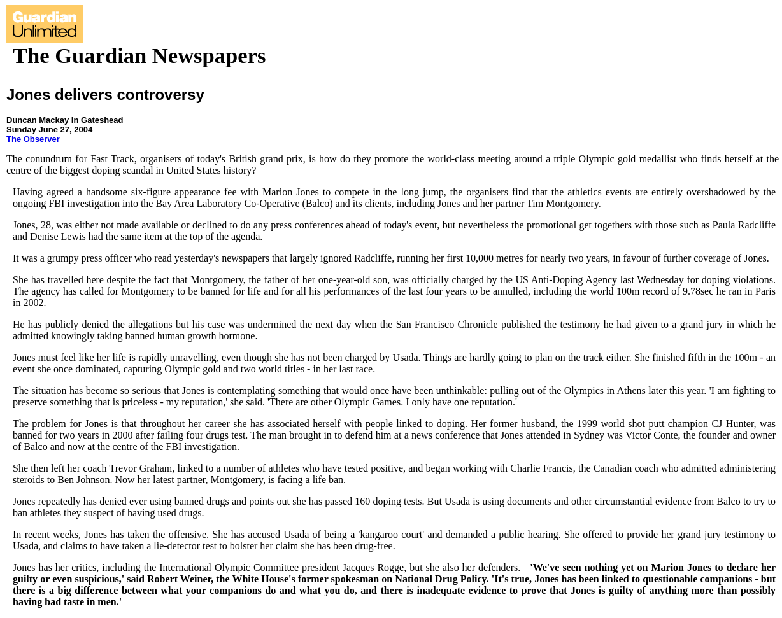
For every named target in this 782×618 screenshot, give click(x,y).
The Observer (33, 139)
